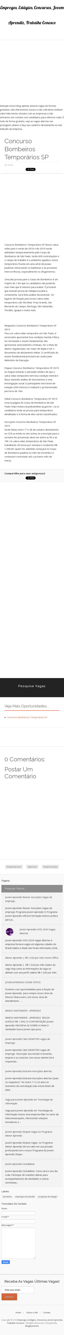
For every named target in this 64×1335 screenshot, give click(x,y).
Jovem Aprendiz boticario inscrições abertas (28, 1071)
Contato (46, 1312)
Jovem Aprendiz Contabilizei (20, 1163)
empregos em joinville (25, 1196)
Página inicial (32, 867)
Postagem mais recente (14, 867)
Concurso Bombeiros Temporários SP (27, 717)
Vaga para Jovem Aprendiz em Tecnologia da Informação (29, 1101)
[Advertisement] (32, 72)
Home (18, 1312)
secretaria (7, 1196)
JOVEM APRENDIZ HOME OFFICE (23, 982)
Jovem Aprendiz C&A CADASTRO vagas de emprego (27, 1040)
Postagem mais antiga (50, 867)
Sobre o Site (32, 1312)
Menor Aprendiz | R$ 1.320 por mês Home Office (31, 957)
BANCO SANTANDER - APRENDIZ (23, 1010)
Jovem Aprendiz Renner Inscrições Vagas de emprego (28, 899)
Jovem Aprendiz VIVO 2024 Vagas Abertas (38, 931)
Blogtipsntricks (32, 1326)
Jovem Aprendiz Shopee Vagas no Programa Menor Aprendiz (28, 1133)
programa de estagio (47, 1196)
